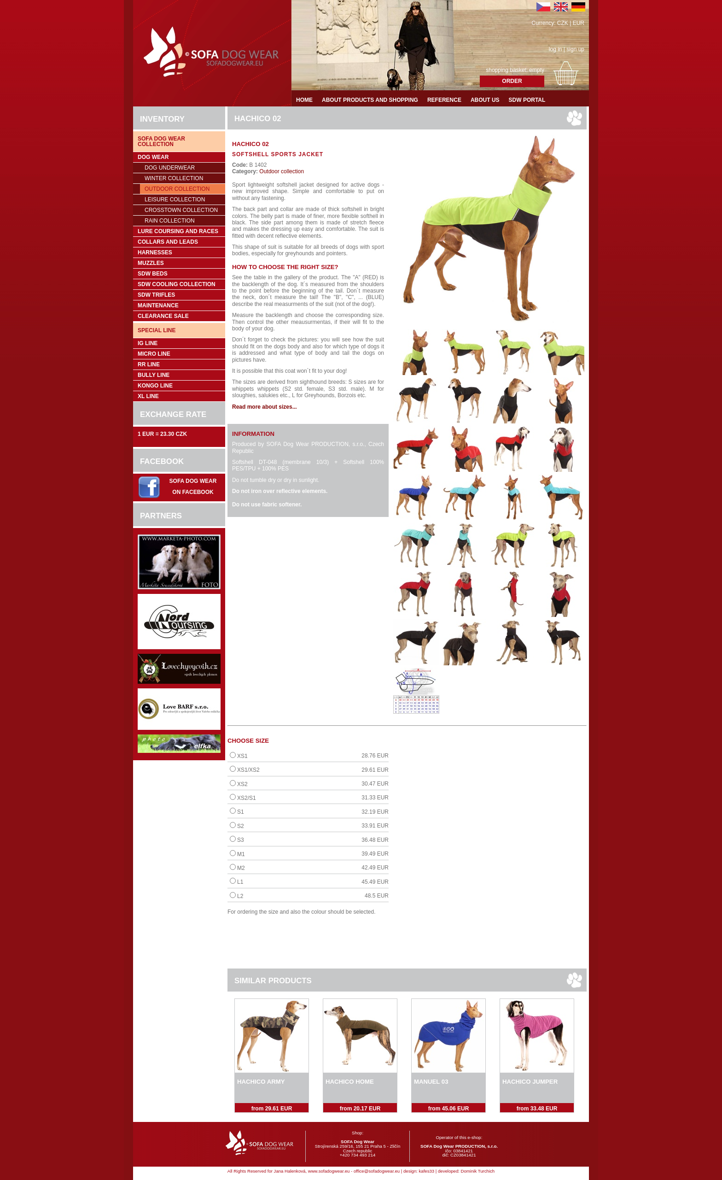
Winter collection (174, 178)
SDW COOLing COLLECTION (176, 284)
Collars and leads (168, 242)
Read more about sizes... (264, 407)
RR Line (149, 364)
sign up (575, 49)
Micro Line (154, 354)
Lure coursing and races (178, 231)
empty (536, 70)
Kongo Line (155, 385)
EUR (578, 23)
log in (555, 49)
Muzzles (151, 263)
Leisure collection (175, 199)
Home (304, 100)
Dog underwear (170, 167)
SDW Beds (153, 273)
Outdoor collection (177, 189)
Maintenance (158, 305)
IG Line (147, 343)
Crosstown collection (181, 210)
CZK (562, 23)
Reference (444, 100)
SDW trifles (156, 295)
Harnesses (155, 252)
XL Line (148, 396)
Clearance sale (163, 316)
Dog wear (153, 157)
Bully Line (153, 375)
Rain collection (170, 220)
